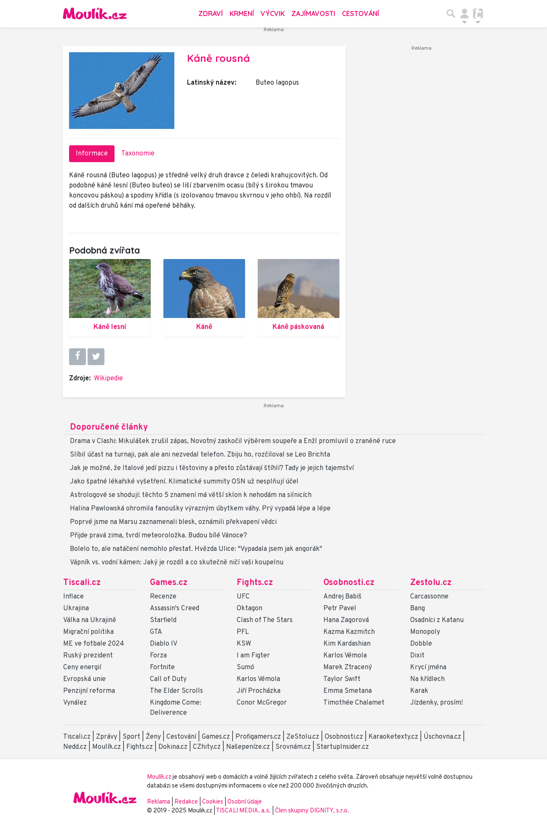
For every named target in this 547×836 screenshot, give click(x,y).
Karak (419, 691)
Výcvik (273, 13)
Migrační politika (88, 632)
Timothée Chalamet (353, 703)
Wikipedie (108, 378)
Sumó (245, 667)
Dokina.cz (172, 747)
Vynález (75, 703)
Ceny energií (82, 667)
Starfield (163, 620)
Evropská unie (84, 679)
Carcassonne (429, 597)
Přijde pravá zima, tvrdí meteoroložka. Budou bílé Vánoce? (158, 536)
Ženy (153, 737)
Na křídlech (427, 679)
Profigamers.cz (258, 737)
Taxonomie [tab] (138, 154)
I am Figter (253, 656)
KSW (244, 644)
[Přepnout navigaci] (464, 13)
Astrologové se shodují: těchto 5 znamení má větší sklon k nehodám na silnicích (191, 495)
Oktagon (249, 608)
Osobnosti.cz (348, 582)
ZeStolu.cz (302, 737)
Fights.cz (255, 582)
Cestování (360, 13)
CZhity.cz (207, 747)
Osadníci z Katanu (437, 620)
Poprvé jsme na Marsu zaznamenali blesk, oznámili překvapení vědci (173, 522)
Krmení (241, 13)
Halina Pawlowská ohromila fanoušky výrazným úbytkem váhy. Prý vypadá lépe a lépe (200, 509)
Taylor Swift (341, 679)
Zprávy (106, 737)
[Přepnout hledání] (451, 13)
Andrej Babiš (342, 597)
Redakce (186, 802)
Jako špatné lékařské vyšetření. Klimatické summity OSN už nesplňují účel (184, 482)
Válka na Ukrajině (89, 620)
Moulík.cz (106, 747)
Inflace (73, 597)
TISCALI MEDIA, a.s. (244, 811)
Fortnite (162, 667)
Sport (131, 737)
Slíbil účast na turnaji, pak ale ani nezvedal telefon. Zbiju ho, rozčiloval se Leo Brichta (200, 455)
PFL (243, 632)
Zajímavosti (313, 13)
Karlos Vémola (258, 679)
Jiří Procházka (258, 691)
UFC (243, 597)
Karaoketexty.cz (393, 737)
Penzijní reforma (89, 691)
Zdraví (210, 13)
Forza (158, 656)
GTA (156, 632)
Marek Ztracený (347, 667)
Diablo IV (163, 644)
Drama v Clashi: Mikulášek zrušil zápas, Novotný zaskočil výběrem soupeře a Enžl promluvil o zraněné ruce (233, 441)
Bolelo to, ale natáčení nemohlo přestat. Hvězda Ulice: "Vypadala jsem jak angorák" (196, 549)
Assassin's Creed (174, 608)
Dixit (417, 656)
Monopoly (425, 632)
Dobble (421, 644)
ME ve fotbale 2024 (93, 644)
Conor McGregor (262, 703)
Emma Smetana (347, 691)
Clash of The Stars (265, 620)
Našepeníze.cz (248, 747)
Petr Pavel (339, 608)
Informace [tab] (92, 154)
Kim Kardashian (347, 644)
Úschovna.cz (442, 737)
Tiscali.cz (82, 582)
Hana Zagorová (346, 620)
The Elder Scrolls (176, 691)
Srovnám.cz (293, 747)
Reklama (158, 802)
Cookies (212, 802)
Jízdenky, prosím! (436, 703)
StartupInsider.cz (342, 747)
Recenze (163, 597)
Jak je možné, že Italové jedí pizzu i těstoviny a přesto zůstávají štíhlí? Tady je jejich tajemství (212, 468)
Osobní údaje (244, 802)
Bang (417, 608)
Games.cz (168, 582)
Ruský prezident (88, 656)
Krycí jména (428, 667)
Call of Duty (168, 679)
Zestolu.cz (430, 582)
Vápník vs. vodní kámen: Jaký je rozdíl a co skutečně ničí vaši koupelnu (176, 562)
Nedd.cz (75, 747)
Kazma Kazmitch (349, 632)
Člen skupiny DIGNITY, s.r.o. (312, 811)
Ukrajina (76, 608)
